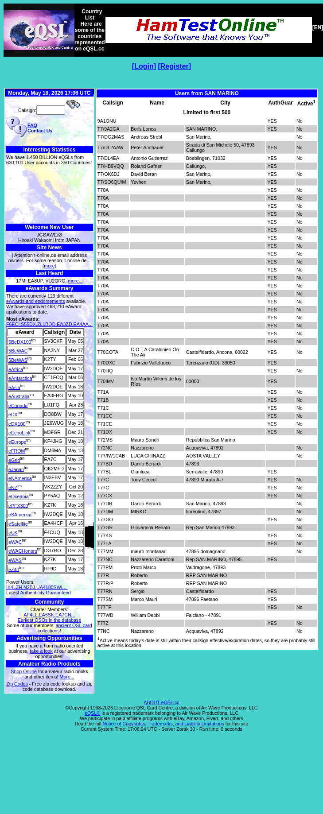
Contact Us (39, 130)
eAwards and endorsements (35, 301)
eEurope (17, 441)
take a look (41, 651)
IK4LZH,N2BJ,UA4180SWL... (37, 587)
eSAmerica (19, 514)
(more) (49, 265)
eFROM (16, 451)
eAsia (14, 387)
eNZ (12, 487)
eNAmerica (20, 478)
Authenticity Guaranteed (45, 592)
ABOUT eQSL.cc (161, 702)
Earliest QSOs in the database (49, 620)
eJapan (16, 469)
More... (67, 676)
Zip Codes (17, 683)
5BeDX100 (19, 341)
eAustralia (18, 396)
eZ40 (13, 569)
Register (174, 66)
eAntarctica (20, 378)
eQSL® (92, 713)
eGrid (14, 460)
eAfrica (15, 369)
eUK (13, 532)
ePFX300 (18, 505)
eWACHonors (22, 551)
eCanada (17, 405)
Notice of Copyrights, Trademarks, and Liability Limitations (163, 723)
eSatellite (18, 523)
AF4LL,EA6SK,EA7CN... (49, 614)
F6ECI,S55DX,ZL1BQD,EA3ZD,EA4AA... (49, 324)
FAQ (32, 125)
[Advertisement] (49, 194)
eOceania (18, 496)
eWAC (15, 541)
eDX (13, 414)
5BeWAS (17, 360)
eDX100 (17, 423)
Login (144, 66)
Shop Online (24, 671)
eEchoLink (19, 432)
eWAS (15, 560)
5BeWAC (17, 350)
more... (75, 280)
